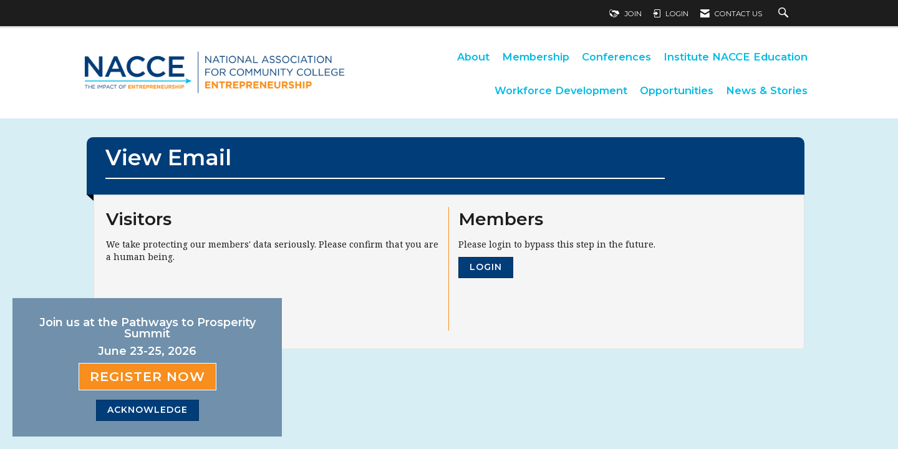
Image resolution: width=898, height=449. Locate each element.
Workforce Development (561, 90)
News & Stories (767, 90)
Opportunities (676, 90)
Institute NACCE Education (736, 57)
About (473, 57)
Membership (535, 57)
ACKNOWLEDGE (147, 409)
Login (486, 267)
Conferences (616, 57)
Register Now (147, 376)
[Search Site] (785, 13)
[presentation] (201, 293)
